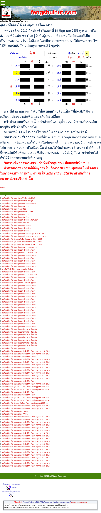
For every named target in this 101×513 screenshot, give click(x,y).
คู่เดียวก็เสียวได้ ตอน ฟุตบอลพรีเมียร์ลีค (16, 225)
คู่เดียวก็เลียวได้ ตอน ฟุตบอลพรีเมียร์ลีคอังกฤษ (19, 250)
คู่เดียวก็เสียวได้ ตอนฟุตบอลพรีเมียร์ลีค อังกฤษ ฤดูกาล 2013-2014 (26, 351)
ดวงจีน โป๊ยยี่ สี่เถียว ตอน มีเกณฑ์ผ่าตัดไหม (17, 269)
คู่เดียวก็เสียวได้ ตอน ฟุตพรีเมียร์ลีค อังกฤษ (17, 201)
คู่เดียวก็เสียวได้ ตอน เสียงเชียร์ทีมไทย (15, 223)
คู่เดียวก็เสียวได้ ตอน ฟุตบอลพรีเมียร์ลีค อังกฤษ (19, 203)
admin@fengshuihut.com (79, 502)
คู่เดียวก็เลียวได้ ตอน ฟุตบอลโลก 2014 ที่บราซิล (19, 329)
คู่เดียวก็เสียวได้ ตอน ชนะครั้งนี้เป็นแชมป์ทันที (18, 198)
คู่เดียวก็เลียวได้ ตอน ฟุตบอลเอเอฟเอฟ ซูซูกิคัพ (19, 283)
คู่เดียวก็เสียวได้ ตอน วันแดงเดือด (14, 209)
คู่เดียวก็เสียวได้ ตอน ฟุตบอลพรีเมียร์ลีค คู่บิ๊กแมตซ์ (20, 220)
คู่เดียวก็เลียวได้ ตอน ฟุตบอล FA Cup (15, 348)
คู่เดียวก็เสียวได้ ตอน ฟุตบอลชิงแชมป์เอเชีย (17, 212)
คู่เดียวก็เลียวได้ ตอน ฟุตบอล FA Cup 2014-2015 (19, 247)
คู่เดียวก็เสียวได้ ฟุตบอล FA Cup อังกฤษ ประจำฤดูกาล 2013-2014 (25, 387)
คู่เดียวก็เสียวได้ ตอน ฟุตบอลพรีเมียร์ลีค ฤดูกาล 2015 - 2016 (23, 233)
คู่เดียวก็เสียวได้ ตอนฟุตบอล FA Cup (15, 411)
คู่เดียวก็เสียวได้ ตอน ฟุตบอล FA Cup (15, 206)
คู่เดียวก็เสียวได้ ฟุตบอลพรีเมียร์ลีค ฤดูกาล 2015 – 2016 (22, 239)
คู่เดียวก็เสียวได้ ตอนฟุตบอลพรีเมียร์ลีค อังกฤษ (18, 356)
